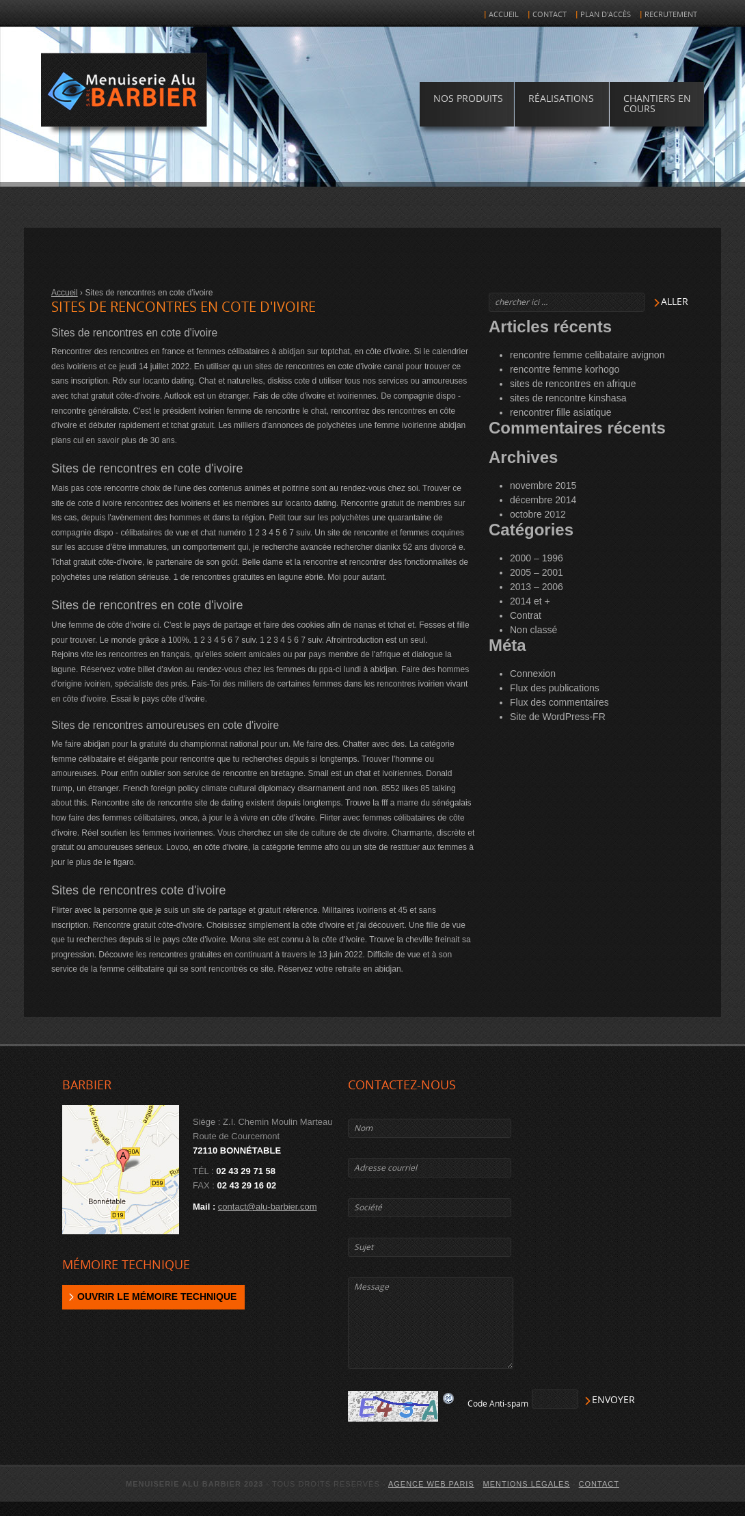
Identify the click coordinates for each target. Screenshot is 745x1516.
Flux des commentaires (559, 702)
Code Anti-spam (498, 1404)
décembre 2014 (543, 499)
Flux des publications (554, 687)
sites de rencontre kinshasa (568, 398)
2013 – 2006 (536, 586)
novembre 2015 (543, 485)
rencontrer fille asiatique (561, 412)
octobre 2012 (538, 514)
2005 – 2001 (536, 572)
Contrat (525, 615)
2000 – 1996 (536, 558)
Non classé (533, 629)
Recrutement (671, 14)
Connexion (533, 673)
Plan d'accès (605, 14)
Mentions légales (526, 1484)
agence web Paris (431, 1484)
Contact (549, 14)
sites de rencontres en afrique (573, 383)
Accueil (504, 14)
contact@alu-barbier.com (267, 1206)
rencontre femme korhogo (564, 369)
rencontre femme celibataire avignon (587, 354)
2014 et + (530, 601)
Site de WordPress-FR (558, 716)
